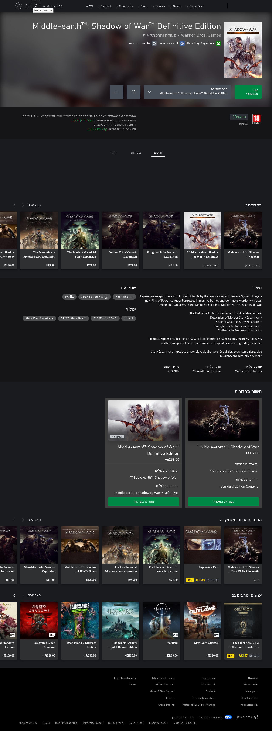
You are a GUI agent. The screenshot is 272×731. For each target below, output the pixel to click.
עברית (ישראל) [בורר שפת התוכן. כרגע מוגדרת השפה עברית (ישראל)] (244, 716)
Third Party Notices (92, 722)
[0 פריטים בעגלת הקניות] (27, 5)
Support (106, 6)
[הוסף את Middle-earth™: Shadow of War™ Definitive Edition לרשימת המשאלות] (133, 92)
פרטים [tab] (158, 152)
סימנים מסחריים (116, 722)
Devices (160, 6)
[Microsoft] (243, 6)
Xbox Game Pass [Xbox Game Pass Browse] (249, 698)
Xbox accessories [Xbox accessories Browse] (249, 704)
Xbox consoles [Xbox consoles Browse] (251, 684)
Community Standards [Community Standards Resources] (203, 698)
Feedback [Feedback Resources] (210, 691)
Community (126, 6)
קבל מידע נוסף (83, 120)
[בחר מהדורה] (187, 92)
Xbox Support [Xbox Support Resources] (208, 684)
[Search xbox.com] (36, 5)
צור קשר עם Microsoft (184, 722)
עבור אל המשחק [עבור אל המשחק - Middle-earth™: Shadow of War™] (223, 501)
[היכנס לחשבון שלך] (19, 6)
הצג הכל (34, 204)
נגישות (46, 722)
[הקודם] (23, 205)
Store (144, 6)
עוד (91, 6)
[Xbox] (215, 6)
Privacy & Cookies (158, 722)
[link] (243, 240)
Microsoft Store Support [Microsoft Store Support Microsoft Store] (162, 691)
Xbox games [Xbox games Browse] (252, 691)
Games (177, 6)
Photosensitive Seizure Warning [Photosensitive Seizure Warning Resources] (198, 704)
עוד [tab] (114, 152)
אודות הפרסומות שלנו (66, 722)
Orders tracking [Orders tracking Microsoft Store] (166, 704)
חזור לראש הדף (144, 501)
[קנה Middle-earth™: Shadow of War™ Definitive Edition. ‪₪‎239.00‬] (248, 92)
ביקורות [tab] (136, 152)
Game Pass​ (196, 6)
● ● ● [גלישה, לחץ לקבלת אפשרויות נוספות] (117, 92)
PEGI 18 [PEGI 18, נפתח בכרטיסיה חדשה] (239, 117)
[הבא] (14, 205)
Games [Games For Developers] (132, 684)
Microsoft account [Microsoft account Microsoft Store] (165, 684)
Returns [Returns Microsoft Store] (170, 698)
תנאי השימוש (136, 722)
